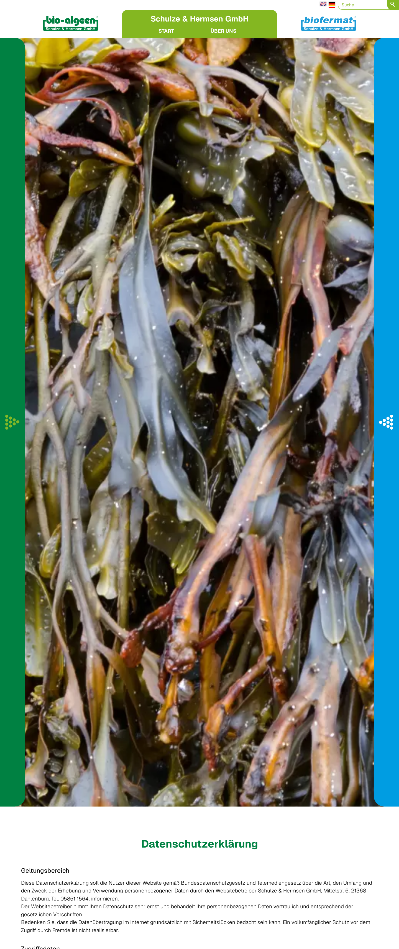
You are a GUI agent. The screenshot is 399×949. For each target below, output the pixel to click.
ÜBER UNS (223, 31)
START (166, 31)
